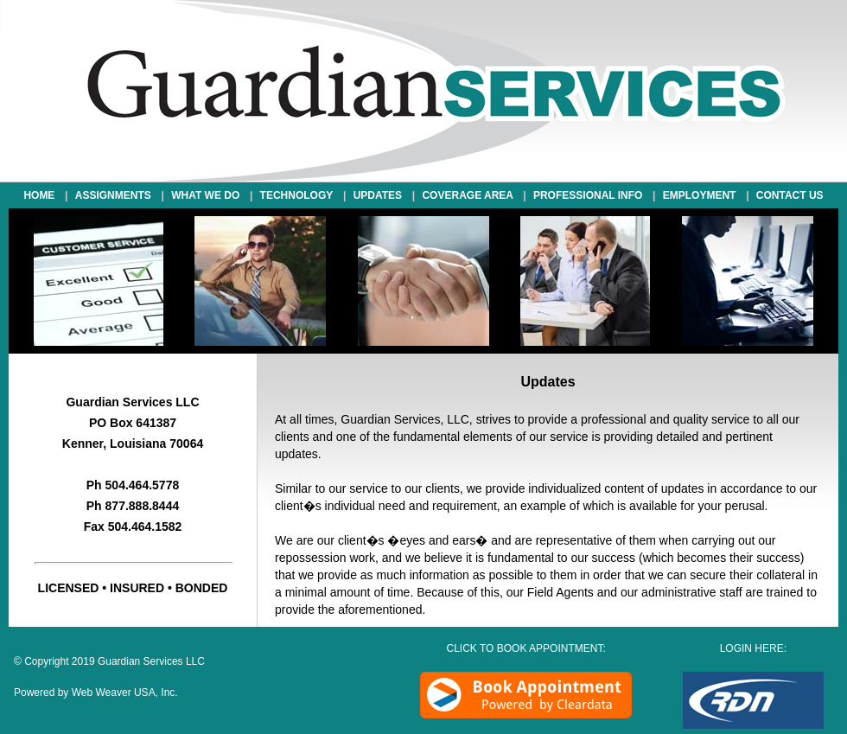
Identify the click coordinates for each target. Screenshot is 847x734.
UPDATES (377, 195)
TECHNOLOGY (297, 195)
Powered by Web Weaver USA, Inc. (96, 692)
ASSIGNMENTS (116, 195)
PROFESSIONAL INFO (590, 195)
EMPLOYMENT (702, 195)
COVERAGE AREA (470, 195)
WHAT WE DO (208, 195)
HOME (41, 195)
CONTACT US (790, 195)
